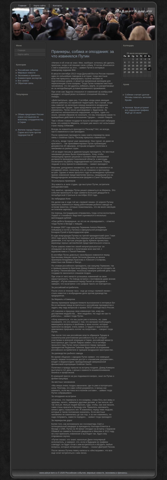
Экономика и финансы (29, 75)
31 (141, 72)
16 (137, 66)
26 (149, 69)
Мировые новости (26, 72)
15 (133, 66)
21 (129, 69)
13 (125, 66)
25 (145, 69)
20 (125, 69)
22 (133, 69)
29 (133, 72)
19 (149, 66)
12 (149, 62)
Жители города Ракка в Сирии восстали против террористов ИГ (29, 132)
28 (129, 72)
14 (129, 66)
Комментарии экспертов (30, 78)
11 (145, 62)
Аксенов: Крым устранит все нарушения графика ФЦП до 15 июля (137, 110)
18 (145, 66)
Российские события (28, 70)
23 (137, 69)
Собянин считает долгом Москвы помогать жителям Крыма (138, 97)
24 (141, 69)
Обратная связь (25, 83)
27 (125, 72)
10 (141, 62)
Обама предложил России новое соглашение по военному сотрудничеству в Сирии (31, 118)
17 (141, 66)
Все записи (23, 80)
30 (137, 72)
